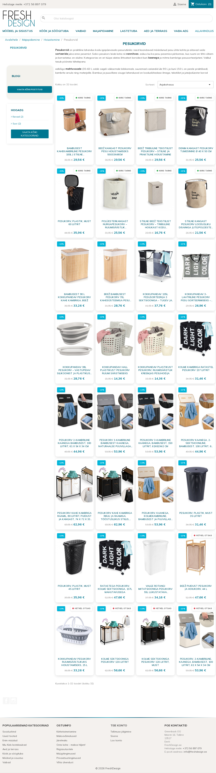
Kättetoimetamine (66, 731)
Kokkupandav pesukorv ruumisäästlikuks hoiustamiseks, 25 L (74, 661)
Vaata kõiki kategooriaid (30, 134)
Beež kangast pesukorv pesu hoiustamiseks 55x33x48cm (115, 151)
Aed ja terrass (155, 31)
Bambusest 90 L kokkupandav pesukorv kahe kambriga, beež (74, 297)
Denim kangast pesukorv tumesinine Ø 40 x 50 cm (196, 150)
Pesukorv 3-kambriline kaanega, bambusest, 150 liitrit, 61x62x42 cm (155, 443)
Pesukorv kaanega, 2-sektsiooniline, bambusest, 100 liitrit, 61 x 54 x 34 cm (196, 443)
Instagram (13, 700)
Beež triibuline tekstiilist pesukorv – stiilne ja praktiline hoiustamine (155, 151)
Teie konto (119, 725)
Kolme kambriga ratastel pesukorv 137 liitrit (195, 369)
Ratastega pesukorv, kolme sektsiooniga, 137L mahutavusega (115, 589)
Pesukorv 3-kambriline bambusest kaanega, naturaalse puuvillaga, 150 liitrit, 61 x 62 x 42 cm (115, 443)
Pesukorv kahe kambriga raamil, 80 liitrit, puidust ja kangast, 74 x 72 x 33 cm (74, 516)
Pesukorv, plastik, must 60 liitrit (74, 223)
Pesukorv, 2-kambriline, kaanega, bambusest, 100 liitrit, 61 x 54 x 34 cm (196, 661)
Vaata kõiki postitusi (29, 89)
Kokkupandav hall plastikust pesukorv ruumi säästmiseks (115, 370)
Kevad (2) (18, 116)
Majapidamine (103, 31)
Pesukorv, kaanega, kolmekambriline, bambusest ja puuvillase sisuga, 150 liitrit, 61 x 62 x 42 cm (155, 516)
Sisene (114, 736)
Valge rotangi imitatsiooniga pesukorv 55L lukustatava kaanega (155, 589)
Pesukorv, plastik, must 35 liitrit (196, 514)
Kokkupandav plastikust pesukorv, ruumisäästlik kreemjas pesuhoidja (155, 370)
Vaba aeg (181, 31)
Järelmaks (62, 740)
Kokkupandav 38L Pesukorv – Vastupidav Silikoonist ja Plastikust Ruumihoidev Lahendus (74, 370)
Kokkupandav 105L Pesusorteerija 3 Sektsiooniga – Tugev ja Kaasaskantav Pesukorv (155, 297)
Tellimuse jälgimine (121, 731)
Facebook (6, 700)
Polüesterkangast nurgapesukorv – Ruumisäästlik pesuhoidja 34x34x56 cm (115, 224)
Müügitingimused (66, 753)
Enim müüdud (10, 740)
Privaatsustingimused (69, 757)
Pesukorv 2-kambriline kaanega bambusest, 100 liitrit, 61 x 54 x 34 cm (74, 443)
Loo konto (116, 740)
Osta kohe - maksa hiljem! (71, 744)
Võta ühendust (65, 762)
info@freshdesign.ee (195, 751)
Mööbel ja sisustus (18, 31)
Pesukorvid (18, 47)
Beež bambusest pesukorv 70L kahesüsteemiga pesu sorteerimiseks (115, 297)
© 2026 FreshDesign (108, 768)
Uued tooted (10, 736)
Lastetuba (128, 31)
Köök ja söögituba (54, 31)
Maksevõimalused (66, 736)
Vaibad (81, 31)
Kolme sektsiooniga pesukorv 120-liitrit (115, 660)
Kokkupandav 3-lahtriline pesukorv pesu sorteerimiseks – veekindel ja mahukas (196, 297)
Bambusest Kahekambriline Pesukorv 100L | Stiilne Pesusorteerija (74, 151)
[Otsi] (126, 18)
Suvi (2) (17, 123)
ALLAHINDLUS (204, 31)
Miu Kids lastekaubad (14, 744)
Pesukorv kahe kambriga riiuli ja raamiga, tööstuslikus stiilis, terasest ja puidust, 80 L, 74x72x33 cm (115, 516)
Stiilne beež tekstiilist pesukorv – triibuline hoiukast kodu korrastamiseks (155, 224)
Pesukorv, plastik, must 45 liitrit (74, 587)
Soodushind (9, 731)
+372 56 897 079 (34, 4)
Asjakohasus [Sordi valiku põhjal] (185, 85)
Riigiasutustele (65, 749)
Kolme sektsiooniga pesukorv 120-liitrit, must (155, 661)
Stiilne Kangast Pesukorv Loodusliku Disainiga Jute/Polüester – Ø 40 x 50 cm (196, 224)
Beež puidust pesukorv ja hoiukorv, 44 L (196, 587)
